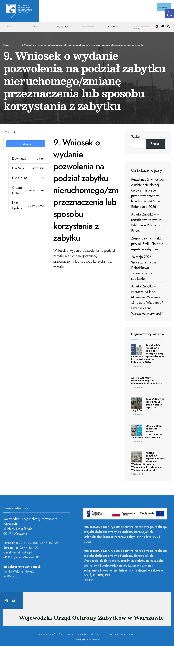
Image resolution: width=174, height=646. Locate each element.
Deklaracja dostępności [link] (50, 633)
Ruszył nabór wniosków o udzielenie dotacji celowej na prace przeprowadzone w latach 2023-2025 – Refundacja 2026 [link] (147, 353)
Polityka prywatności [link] (76, 633)
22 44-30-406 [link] (49, 542)
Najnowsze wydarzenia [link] (147, 334)
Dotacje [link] (35, 27)
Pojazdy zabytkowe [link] (64, 27)
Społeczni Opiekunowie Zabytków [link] (142, 27)
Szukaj (135, 136)
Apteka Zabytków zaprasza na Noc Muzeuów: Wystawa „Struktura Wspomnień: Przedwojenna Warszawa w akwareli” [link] (147, 461)
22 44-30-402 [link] (29, 547)
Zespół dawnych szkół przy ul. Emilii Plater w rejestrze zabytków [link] (147, 243)
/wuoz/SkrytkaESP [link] (26, 557)
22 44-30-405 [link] (28, 542)
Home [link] (6, 44)
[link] (169, 13)
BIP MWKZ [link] (112, 27)
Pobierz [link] (26, 143)
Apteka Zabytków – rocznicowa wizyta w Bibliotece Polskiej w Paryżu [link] (147, 380)
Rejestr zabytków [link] (88, 27)
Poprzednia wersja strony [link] (121, 633)
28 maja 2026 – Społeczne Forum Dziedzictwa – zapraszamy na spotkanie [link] (143, 267)
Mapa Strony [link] (97, 633)
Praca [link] (9, 27)
